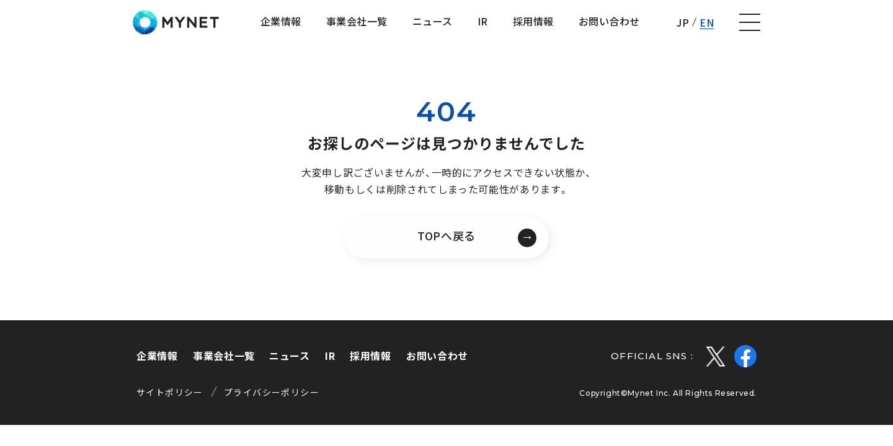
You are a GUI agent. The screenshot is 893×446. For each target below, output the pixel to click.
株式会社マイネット (76, 26)
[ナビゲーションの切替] (865, 26)
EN (822, 26)
